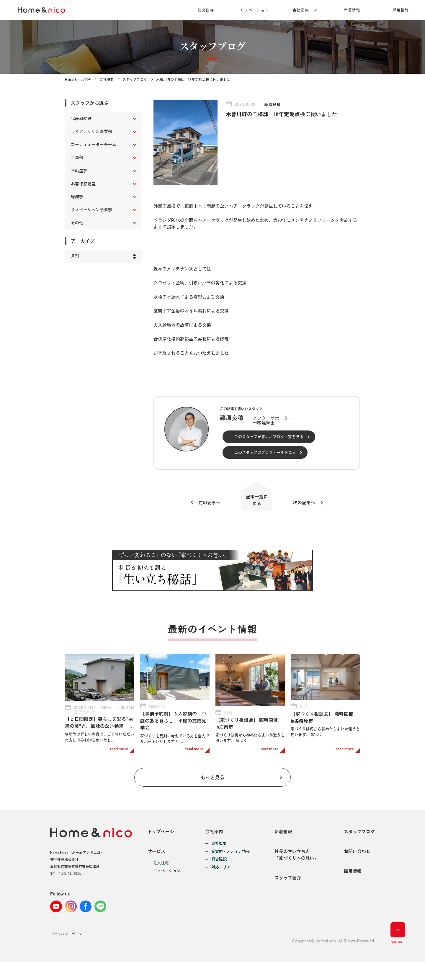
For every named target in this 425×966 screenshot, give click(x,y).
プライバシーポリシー (68, 937)
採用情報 (401, 10)
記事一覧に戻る (257, 500)
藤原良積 (272, 104)
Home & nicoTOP (78, 79)
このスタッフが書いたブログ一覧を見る (268, 436)
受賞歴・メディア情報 (230, 852)
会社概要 (107, 79)
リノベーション (254, 10)
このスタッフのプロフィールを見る (265, 452)
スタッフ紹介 (287, 882)
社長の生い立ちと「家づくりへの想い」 (296, 857)
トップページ (161, 832)
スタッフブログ (135, 79)
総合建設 (219, 860)
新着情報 (352, 10)
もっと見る (212, 777)
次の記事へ (305, 503)
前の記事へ (209, 503)
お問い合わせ (357, 853)
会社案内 (300, 10)
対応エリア (221, 868)
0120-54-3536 (69, 874)
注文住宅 (206, 10)
